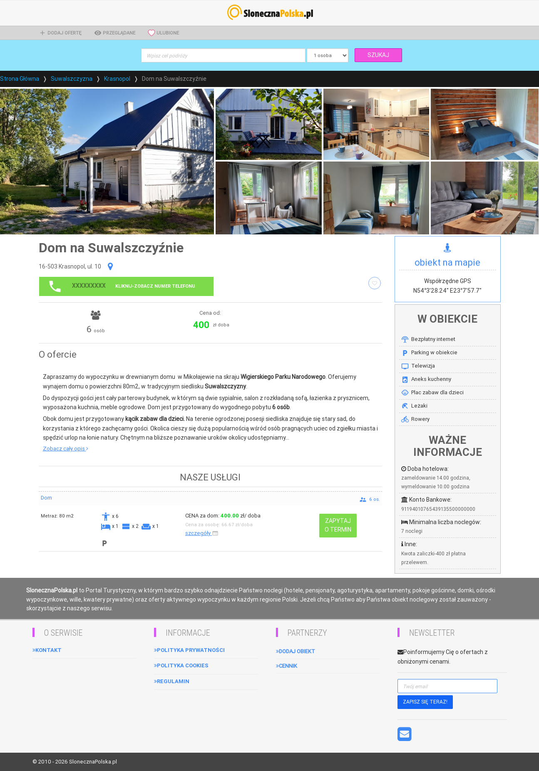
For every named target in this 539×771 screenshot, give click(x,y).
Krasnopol (117, 78)
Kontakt (47, 650)
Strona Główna (19, 78)
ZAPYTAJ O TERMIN (338, 525)
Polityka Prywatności (189, 650)
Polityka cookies (181, 665)
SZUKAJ (378, 55)
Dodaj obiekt (295, 651)
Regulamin (171, 681)
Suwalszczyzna (71, 78)
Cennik (286, 665)
